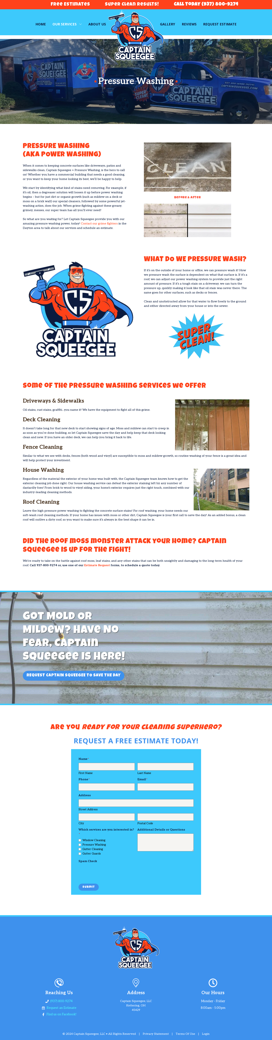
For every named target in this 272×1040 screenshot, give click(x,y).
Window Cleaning (93, 840)
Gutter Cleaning (92, 849)
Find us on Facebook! (61, 1014)
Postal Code (145, 823)
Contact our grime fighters (99, 223)
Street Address (88, 809)
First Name (86, 773)
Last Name (144, 773)
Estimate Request (97, 565)
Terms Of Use (185, 1034)
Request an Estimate (61, 1008)
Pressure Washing (94, 844)
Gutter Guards (91, 853)
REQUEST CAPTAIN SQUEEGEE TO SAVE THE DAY (74, 676)
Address (85, 795)
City (81, 823)
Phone (83, 779)
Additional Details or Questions (161, 829)
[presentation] (107, 872)
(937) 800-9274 (61, 1001)
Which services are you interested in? (106, 829)
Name (83, 759)
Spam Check (88, 861)
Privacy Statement (156, 1034)
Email (141, 779)
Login (206, 1034)
